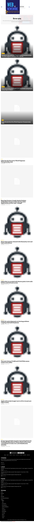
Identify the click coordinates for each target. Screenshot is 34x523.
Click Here (13, 521)
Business (3, 53)
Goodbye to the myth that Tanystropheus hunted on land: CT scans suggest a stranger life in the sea (17, 469)
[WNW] (13, 453)
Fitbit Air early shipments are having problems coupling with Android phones (15, 322)
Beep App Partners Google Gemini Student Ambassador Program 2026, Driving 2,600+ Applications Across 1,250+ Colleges (13, 202)
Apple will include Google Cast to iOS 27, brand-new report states (16, 401)
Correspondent (3, 163)
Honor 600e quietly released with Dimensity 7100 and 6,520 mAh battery (16, 242)
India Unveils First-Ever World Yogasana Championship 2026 (13, 161)
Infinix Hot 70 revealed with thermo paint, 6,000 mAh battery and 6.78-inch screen (17, 282)
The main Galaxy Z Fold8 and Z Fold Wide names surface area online (15, 361)
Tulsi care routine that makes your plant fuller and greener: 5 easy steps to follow (14, 471)
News (2, 120)
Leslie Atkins (3, 244)
